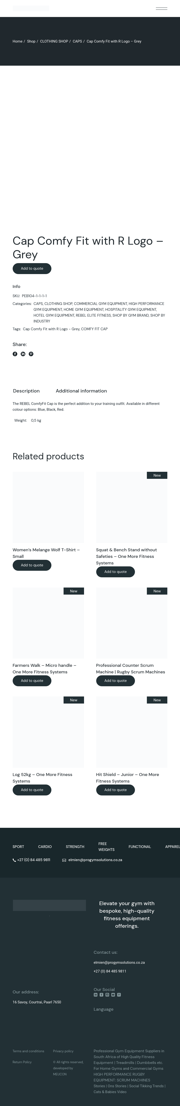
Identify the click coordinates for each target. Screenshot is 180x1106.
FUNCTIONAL (140, 846)
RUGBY (139, 1074)
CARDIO (45, 846)
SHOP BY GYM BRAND (131, 315)
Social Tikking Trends (146, 1086)
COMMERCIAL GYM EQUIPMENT (100, 303)
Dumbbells (146, 1062)
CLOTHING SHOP (58, 303)
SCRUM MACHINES (133, 1080)
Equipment (134, 1050)
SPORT (18, 846)
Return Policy (22, 1062)
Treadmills (125, 1062)
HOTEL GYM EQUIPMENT (54, 315)
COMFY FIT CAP (94, 329)
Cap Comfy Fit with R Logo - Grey (51, 329)
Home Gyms (111, 1068)
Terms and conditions (28, 1051)
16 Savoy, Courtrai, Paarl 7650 (37, 1002)
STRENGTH (75, 846)
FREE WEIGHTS (106, 846)
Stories (99, 1086)
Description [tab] (26, 391)
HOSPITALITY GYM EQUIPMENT (130, 309)
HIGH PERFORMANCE (113, 1074)
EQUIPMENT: (105, 1080)
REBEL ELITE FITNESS (93, 315)
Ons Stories (117, 1086)
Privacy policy (63, 1051)
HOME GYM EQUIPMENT (84, 309)
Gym (120, 1050)
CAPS (38, 303)
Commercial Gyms (146, 1068)
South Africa (105, 1056)
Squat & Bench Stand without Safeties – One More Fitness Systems (126, 556)
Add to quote (32, 268)
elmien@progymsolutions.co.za (119, 962)
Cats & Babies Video (110, 1092)
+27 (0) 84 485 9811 (110, 971)
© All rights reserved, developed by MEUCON (68, 1068)
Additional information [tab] (81, 391)
